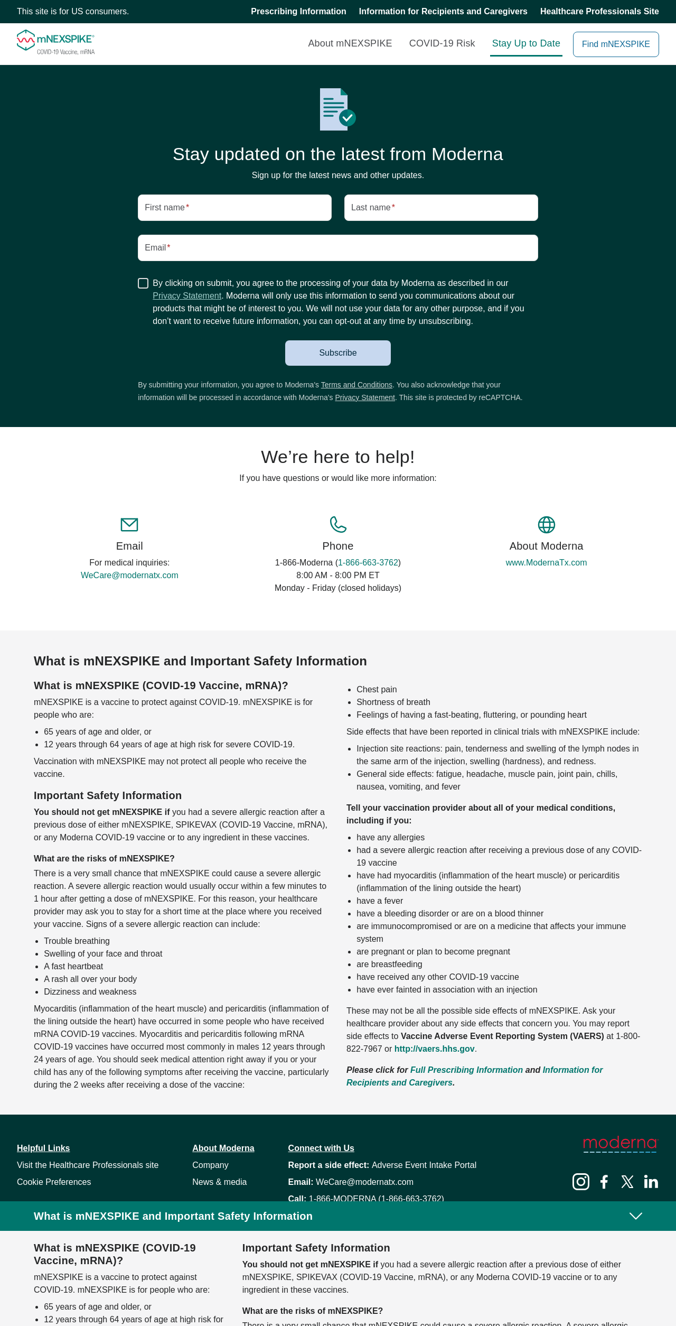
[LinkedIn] (650, 1183)
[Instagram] (580, 1183)
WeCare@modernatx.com (130, 575)
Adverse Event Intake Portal (424, 1165)
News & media (219, 1181)
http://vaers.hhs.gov (435, 1048)
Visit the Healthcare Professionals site (87, 1165)
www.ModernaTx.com (546, 562)
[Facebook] (604, 1183)
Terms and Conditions (356, 385)
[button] (338, 353)
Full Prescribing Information (466, 1069)
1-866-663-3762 (368, 562)
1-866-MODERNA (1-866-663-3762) (376, 1198)
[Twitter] (627, 1183)
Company (210, 1165)
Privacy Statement (187, 295)
